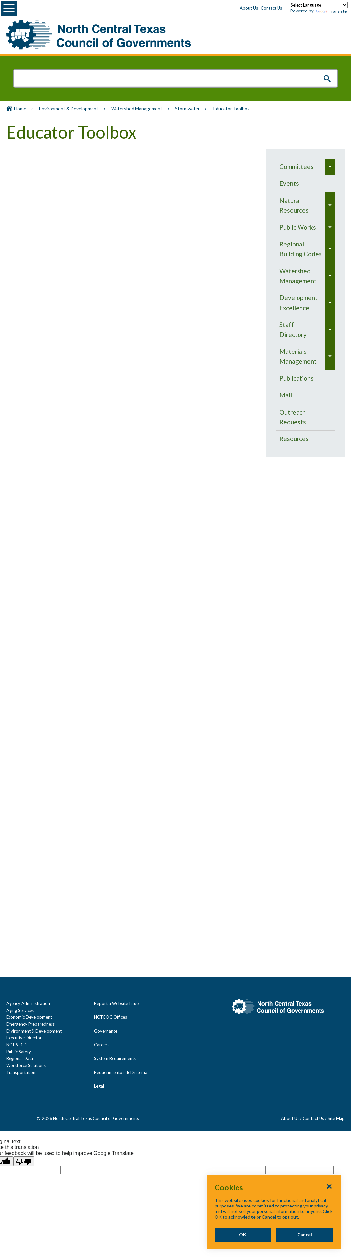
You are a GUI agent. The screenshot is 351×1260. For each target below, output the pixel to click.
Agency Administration (28, 1003)
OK (242, 1234)
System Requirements (115, 1058)
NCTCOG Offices (110, 1017)
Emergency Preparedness (30, 1024)
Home (20, 108)
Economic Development (29, 1017)
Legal (99, 1086)
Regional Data (19, 1058)
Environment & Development (68, 108)
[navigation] (305, 303)
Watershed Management (136, 108)
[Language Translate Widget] (318, 5)
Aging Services (20, 1010)
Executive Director (24, 1037)
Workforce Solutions (26, 1065)
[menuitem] (300, 167)
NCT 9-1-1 (16, 1044)
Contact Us (271, 8)
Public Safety (18, 1051)
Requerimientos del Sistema (120, 1072)
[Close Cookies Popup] (329, 1186)
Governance (105, 1031)
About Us (249, 8)
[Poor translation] (23, 1161)
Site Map (336, 1118)
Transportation (20, 1072)
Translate (331, 11)
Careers (101, 1044)
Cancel (304, 1234)
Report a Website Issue (116, 1003)
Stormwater (187, 108)
